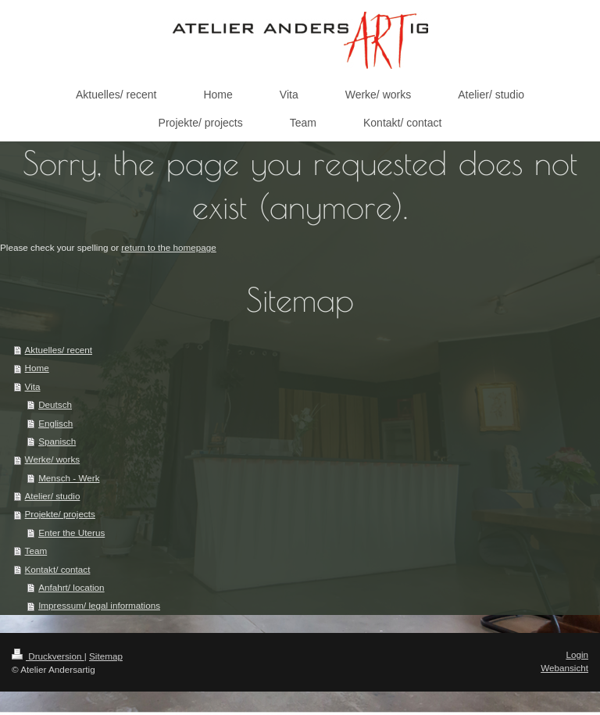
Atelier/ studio (52, 496)
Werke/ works (52, 459)
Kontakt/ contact (58, 569)
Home (37, 368)
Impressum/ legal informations (99, 605)
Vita (33, 386)
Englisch (55, 423)
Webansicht (564, 668)
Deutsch (55, 404)
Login (577, 654)
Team (36, 550)
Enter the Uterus (71, 532)
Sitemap (106, 656)
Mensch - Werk (68, 478)
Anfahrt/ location (71, 587)
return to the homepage (168, 247)
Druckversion (48, 656)
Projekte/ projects (60, 514)
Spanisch (57, 441)
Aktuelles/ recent (58, 350)
